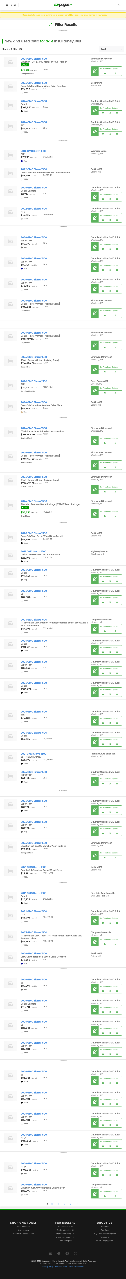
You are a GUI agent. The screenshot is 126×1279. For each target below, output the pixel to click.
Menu (11, 5)
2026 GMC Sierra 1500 (34, 58)
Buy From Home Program (105, 1234)
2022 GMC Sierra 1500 (34, 169)
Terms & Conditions (75, 1267)
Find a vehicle (23, 1226)
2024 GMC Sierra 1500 (34, 501)
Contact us (105, 1226)
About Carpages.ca (104, 1241)
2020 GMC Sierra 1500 (34, 381)
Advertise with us (65, 1226)
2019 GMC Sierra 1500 (33, 551)
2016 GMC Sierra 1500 (33, 893)
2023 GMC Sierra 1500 (34, 619)
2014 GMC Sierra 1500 (34, 151)
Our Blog (104, 1230)
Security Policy (61, 1267)
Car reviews (23, 1230)
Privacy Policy (48, 1267)
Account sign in (65, 1241)
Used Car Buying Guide (23, 1234)
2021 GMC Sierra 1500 (33, 753)
